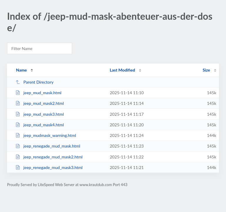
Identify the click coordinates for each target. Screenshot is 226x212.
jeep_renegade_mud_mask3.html (48, 167)
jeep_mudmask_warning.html (45, 135)
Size (206, 69)
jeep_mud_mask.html (38, 92)
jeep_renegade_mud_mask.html (47, 145)
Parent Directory (34, 82)
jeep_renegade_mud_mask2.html (48, 156)
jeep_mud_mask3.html (39, 114)
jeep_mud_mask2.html (39, 103)
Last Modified (122, 69)
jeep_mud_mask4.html (39, 124)
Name (21, 69)
